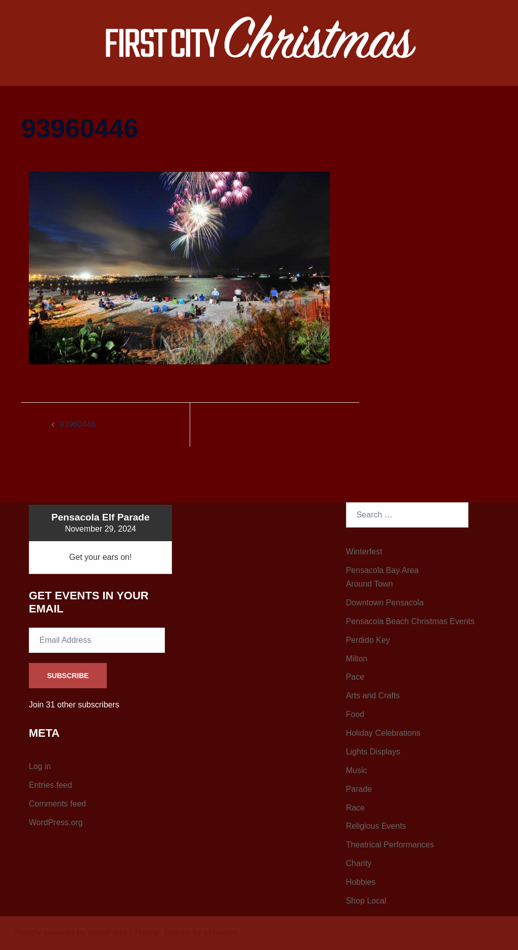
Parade (359, 789)
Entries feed (50, 785)
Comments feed (57, 803)
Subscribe (68, 676)
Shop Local (366, 900)
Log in (40, 766)
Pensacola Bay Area (382, 570)
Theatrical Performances (390, 844)
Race (355, 807)
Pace (355, 677)
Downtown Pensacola (385, 602)
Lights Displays (373, 751)
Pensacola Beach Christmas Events (410, 621)
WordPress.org (55, 822)
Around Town (369, 584)
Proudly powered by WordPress (70, 932)
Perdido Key (368, 640)
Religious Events (376, 826)
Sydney (176, 932)
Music (356, 770)
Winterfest (364, 551)
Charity (359, 863)
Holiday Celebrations (383, 733)
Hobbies (361, 882)
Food (355, 714)
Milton (357, 658)
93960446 (78, 424)
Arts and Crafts (373, 695)
